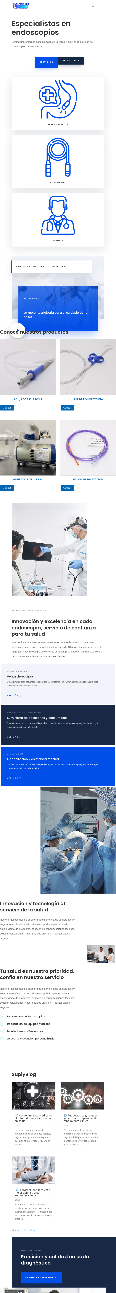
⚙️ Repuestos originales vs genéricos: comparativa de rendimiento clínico (81, 1118)
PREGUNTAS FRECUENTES (41, 1277)
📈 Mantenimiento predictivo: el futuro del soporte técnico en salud (33, 1118)
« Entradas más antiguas (24, 1230)
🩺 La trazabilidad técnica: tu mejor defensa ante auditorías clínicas (33, 1192)
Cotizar (7, 407)
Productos (71, 60)
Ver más (12, 695)
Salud (17, 1125)
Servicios (46, 61)
